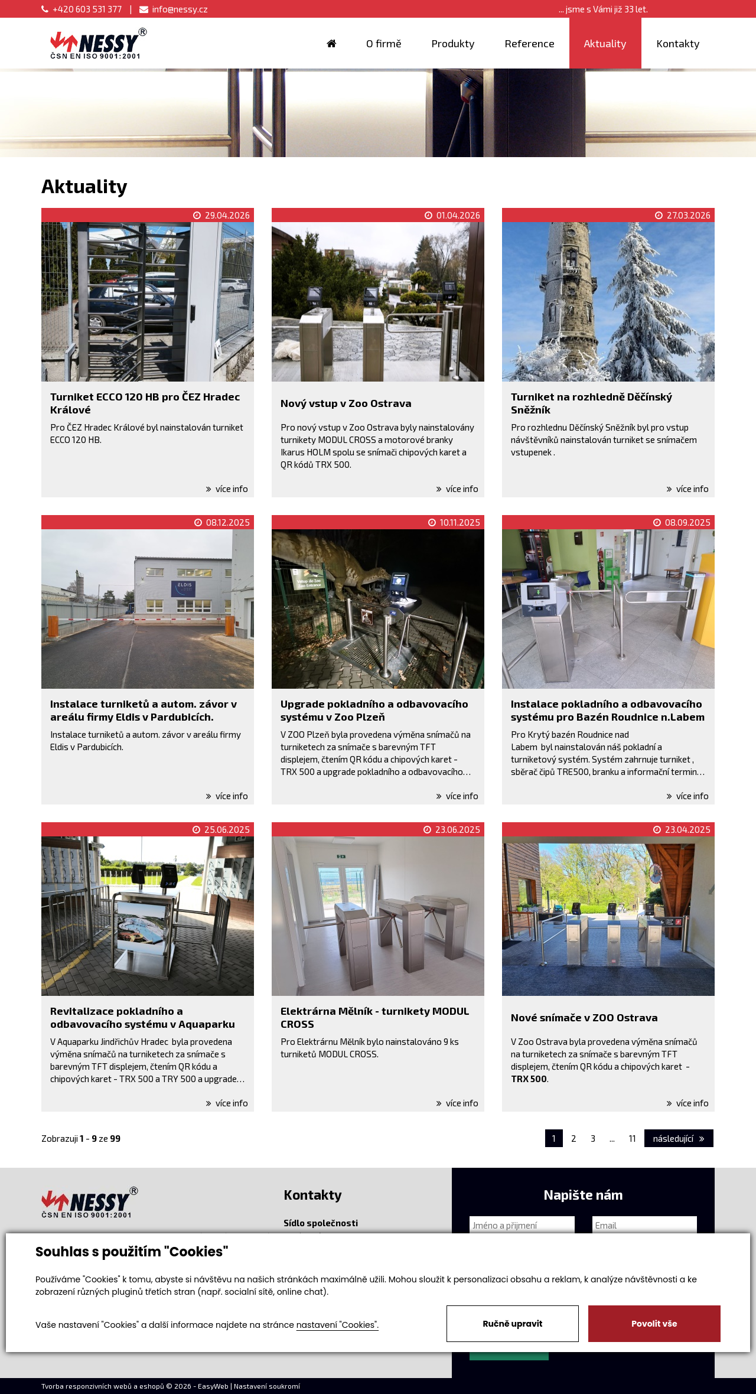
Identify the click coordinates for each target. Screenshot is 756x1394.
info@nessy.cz (173, 9)
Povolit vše (654, 1324)
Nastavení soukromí (267, 1386)
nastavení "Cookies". (337, 1325)
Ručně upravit (512, 1324)
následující (679, 1138)
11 (632, 1138)
